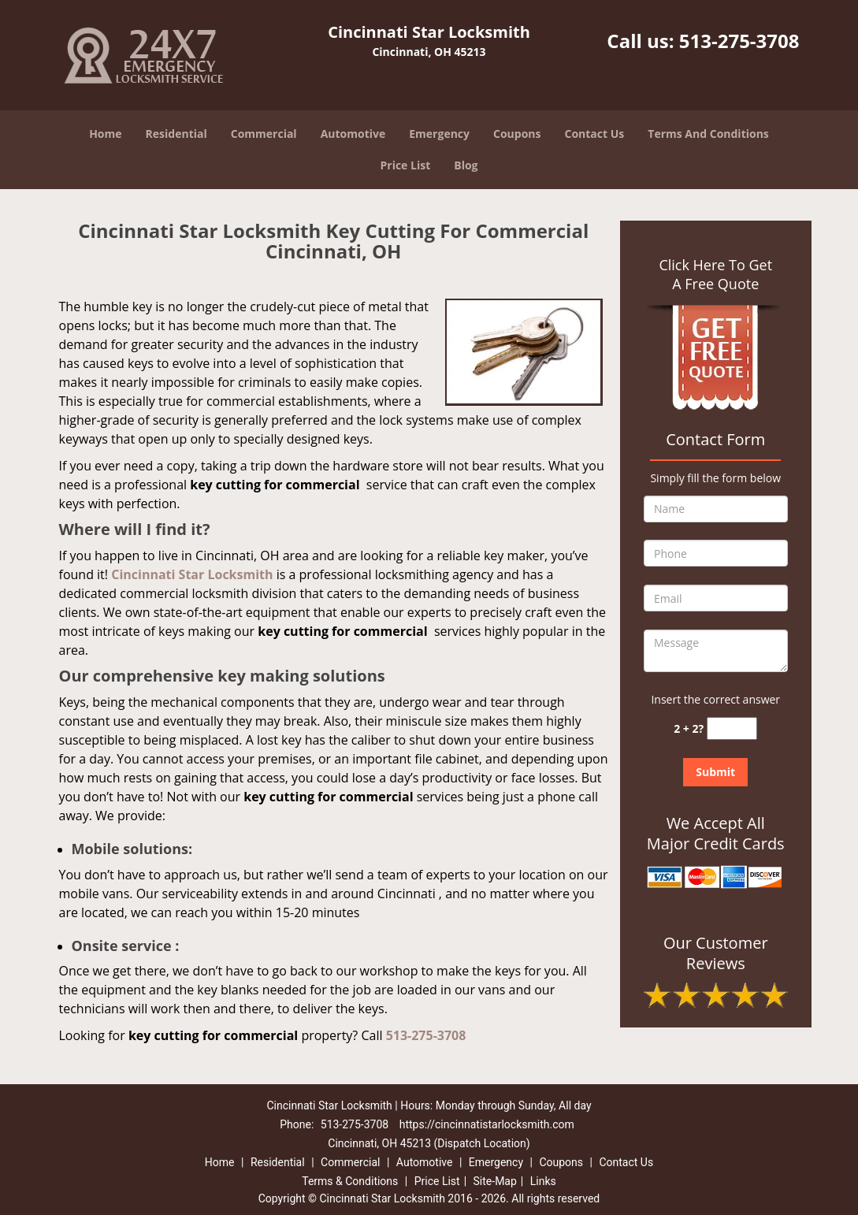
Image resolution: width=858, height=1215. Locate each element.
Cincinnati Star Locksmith (192, 574)
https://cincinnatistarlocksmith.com (486, 1124)
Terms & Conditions (350, 1181)
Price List (405, 165)
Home (105, 133)
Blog (465, 165)
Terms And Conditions (708, 133)
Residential (176, 133)
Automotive (353, 133)
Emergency (439, 133)
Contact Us (595, 133)
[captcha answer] (732, 728)
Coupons (516, 133)
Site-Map (495, 1181)
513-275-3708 (739, 41)
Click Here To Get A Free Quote (715, 274)
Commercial (264, 133)
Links (543, 1181)
